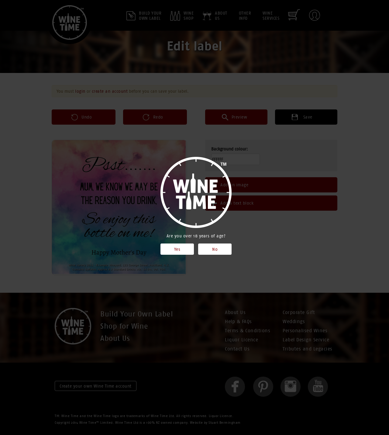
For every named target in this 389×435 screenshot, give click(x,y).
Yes (177, 249)
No (215, 249)
